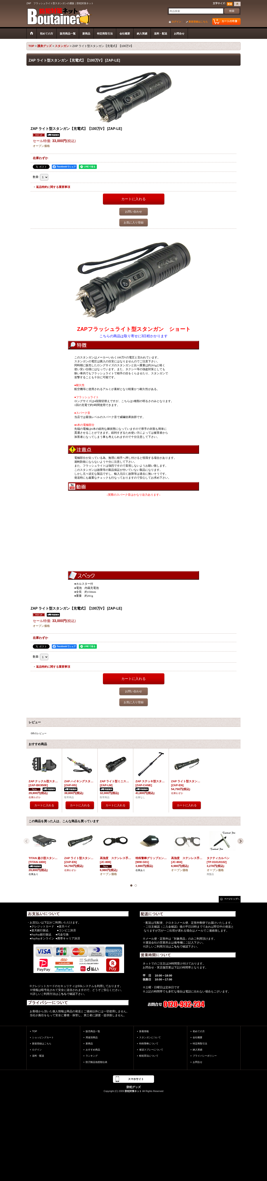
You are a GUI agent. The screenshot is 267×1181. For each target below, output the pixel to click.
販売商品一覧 (93, 1031)
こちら (62, 993)
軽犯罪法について (148, 1055)
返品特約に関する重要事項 (53, 187)
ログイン (176, 21)
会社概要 (197, 1037)
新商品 (89, 1043)
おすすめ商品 (93, 1049)
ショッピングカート (43, 1037)
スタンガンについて (150, 1037)
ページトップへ (231, 899)
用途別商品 (92, 1037)
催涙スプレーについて (151, 1049)
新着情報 (144, 1031)
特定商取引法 (200, 1043)
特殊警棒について (148, 1043)
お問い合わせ (133, 211)
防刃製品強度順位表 (96, 1062)
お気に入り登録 (134, 222)
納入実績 (197, 1049)
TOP (34, 1031)
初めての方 (199, 1031)
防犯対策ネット (133, 1091)
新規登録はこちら (198, 21)
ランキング (92, 1055)
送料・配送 (38, 1055)
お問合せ (197, 1062)
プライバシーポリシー (205, 1055)
